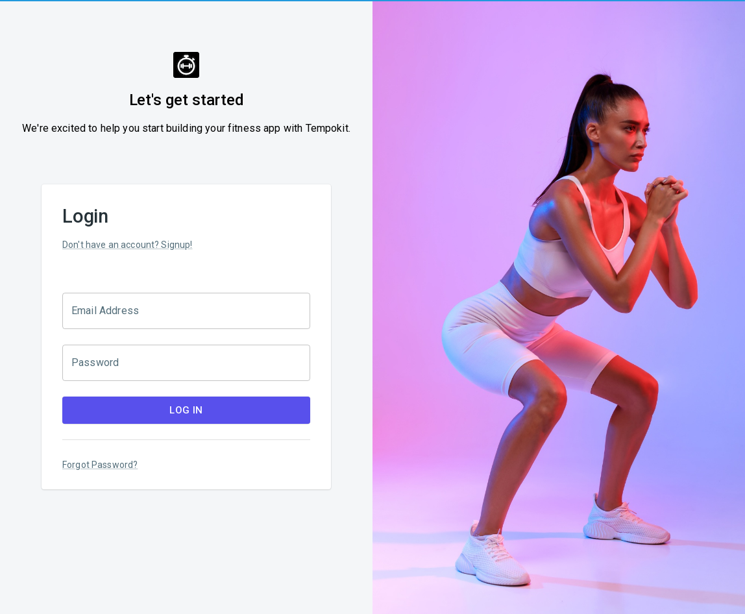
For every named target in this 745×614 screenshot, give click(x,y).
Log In (186, 410)
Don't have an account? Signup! (127, 244)
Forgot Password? (100, 465)
